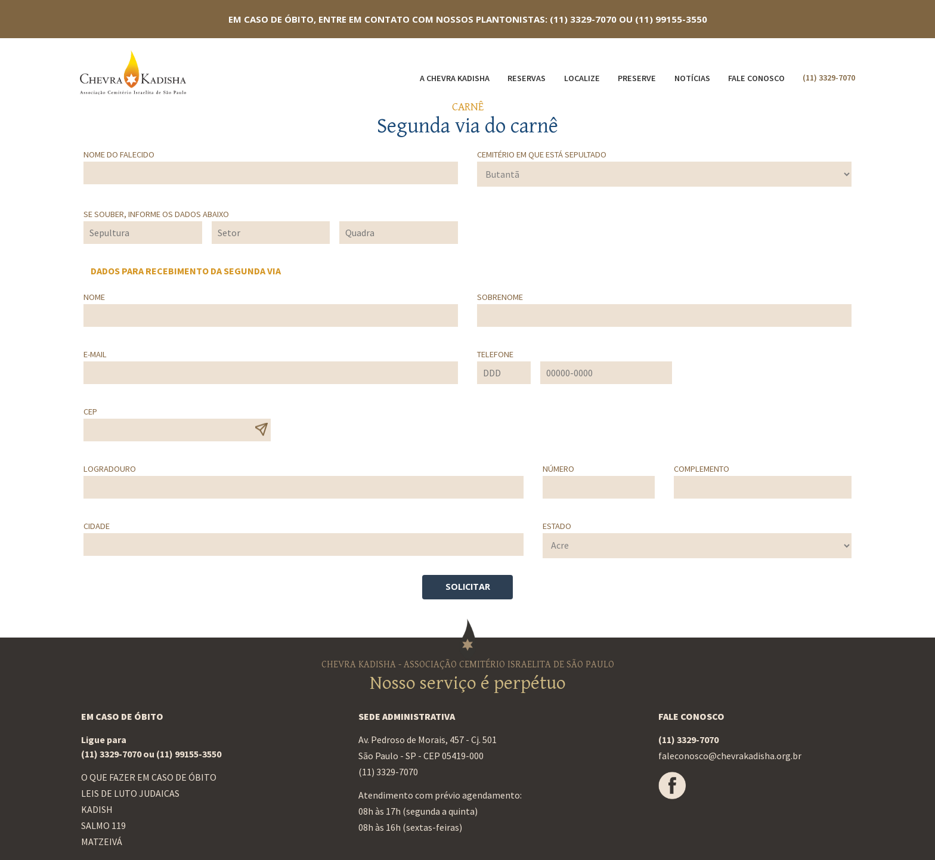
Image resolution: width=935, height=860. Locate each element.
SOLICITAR (467, 586)
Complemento (701, 468)
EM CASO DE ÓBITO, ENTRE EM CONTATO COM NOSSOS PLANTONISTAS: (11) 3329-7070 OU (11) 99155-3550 (467, 19)
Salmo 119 (103, 825)
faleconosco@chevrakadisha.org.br (729, 756)
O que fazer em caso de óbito (148, 777)
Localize (582, 78)
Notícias (692, 78)
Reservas (526, 78)
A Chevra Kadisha (455, 78)
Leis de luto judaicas (130, 793)
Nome (94, 297)
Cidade (96, 526)
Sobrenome (500, 297)
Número (558, 468)
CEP (90, 411)
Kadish (97, 809)
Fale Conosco (756, 78)
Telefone (495, 354)
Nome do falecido (118, 154)
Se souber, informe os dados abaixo (156, 214)
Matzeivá (101, 841)
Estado (557, 526)
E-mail (95, 354)
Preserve (637, 78)
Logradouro (109, 468)
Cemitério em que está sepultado (541, 154)
